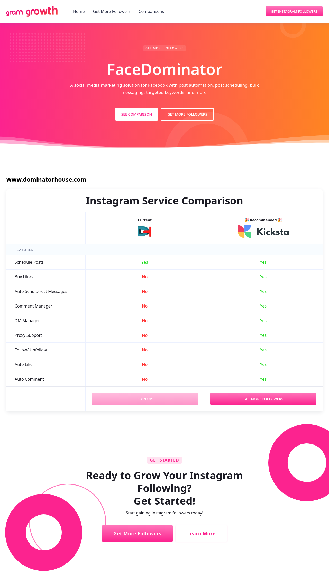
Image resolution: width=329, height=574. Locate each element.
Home (79, 11)
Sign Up (145, 398)
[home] (32, 11)
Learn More (201, 533)
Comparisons (151, 11)
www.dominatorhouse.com (46, 179)
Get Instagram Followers (294, 11)
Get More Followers (112, 11)
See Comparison (136, 114)
